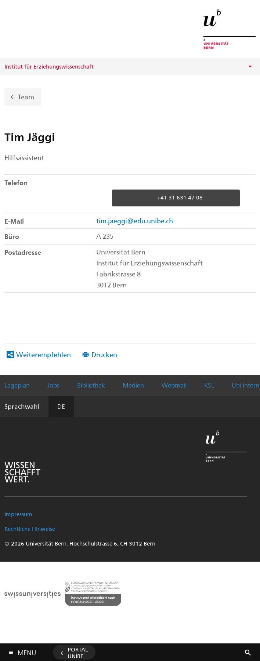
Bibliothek (91, 385)
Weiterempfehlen (43, 354)
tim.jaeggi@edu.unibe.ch (134, 220)
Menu (27, 651)
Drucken (104, 354)
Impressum (18, 514)
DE (61, 406)
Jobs (53, 385)
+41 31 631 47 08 (180, 197)
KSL (209, 385)
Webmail (174, 385)
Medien (133, 385)
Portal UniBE (78, 653)
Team (26, 96)
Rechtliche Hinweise (29, 528)
